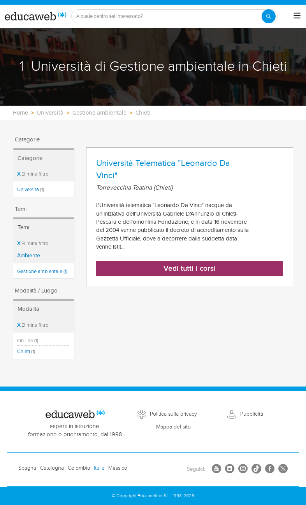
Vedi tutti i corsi (189, 269)
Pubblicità (251, 414)
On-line (27, 341)
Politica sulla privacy (173, 414)
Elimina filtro (32, 174)
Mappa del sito (173, 427)
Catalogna (52, 468)
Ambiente (28, 255)
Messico (117, 468)
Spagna (27, 468)
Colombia (79, 468)
